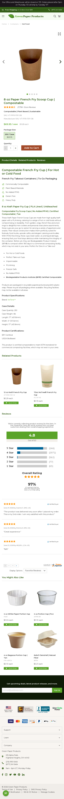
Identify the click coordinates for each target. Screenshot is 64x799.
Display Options (16, 571)
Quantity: (8, 143)
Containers (14, 24)
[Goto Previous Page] (3, 61)
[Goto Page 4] (34, 94)
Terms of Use (7, 789)
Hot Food (26, 24)
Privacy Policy (22, 789)
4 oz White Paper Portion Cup (17, 614)
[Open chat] (6, 793)
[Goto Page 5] (36, 94)
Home (4, 24)
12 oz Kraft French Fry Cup (15, 392)
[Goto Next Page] (60, 61)
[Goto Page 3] (32, 94)
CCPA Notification (12, 792)
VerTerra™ (12, 300)
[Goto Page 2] (29, 94)
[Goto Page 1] (27, 94)
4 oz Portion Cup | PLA (43, 614)
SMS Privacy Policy (39, 789)
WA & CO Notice (30, 792)
